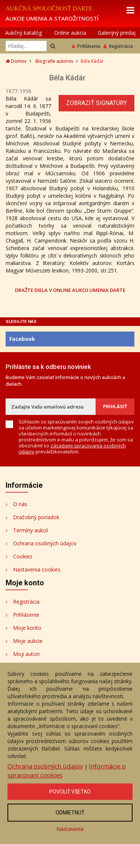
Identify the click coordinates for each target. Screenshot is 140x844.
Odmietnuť (70, 813)
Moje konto (27, 627)
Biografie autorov (54, 61)
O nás (20, 504)
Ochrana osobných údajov (45, 543)
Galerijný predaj (117, 32)
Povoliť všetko (70, 792)
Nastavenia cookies (36, 569)
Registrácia (118, 46)
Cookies (22, 556)
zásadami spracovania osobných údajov (72, 448)
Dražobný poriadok (36, 517)
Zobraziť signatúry (96, 103)
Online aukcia (70, 32)
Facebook (22, 338)
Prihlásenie (86, 46)
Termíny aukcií (30, 530)
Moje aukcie (28, 640)
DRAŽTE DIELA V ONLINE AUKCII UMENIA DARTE (70, 290)
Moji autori (26, 653)
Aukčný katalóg (23, 32)
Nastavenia (70, 828)
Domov (16, 61)
